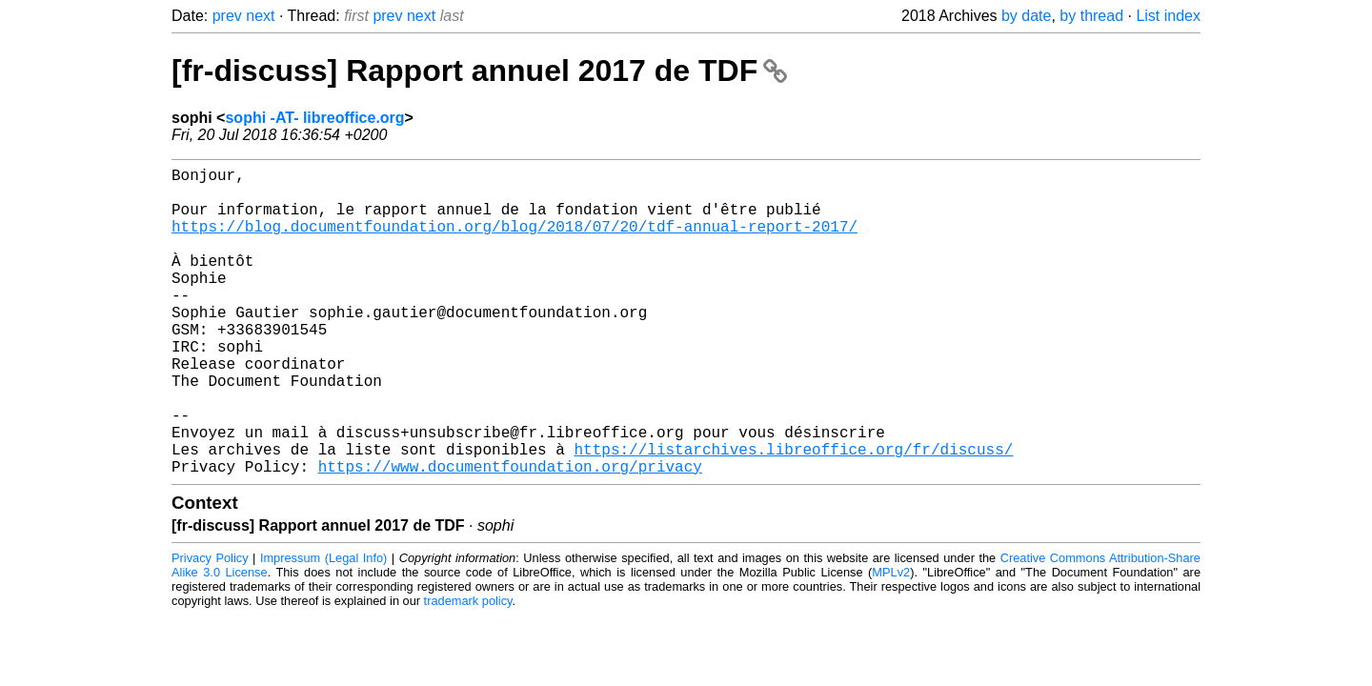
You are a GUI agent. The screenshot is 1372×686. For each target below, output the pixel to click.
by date (1026, 16)
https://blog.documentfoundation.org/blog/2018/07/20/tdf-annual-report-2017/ (515, 241)
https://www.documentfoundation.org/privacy (510, 534)
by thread (1091, 16)
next (260, 16)
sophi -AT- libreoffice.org (314, 118)
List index (1168, 16)
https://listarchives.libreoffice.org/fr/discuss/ (793, 513)
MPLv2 (891, 641)
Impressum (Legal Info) (323, 626)
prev (227, 16)
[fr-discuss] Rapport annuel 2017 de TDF (479, 70)
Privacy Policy (210, 626)
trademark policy (468, 669)
